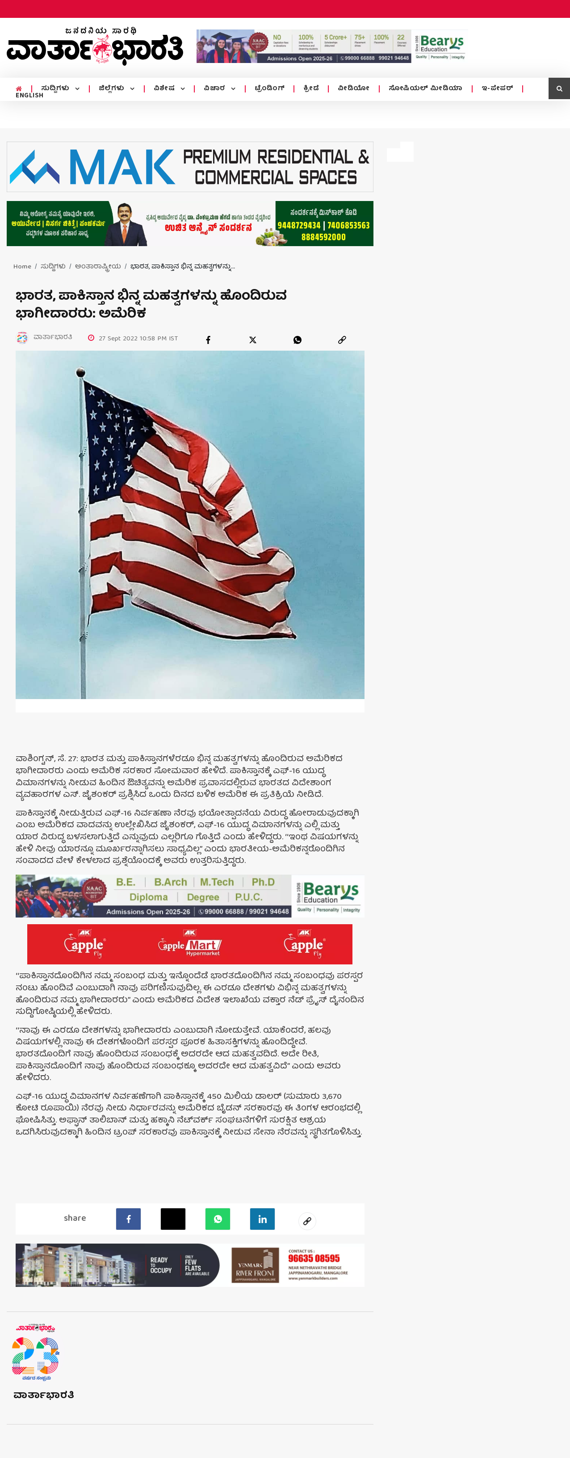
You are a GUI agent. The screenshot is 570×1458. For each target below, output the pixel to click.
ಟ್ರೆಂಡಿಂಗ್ (270, 88)
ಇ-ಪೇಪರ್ (498, 88)
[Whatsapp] (218, 1219)
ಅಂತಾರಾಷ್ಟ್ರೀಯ (98, 267)
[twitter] (253, 340)
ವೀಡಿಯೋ (354, 88)
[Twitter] (173, 1219)
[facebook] (208, 340)
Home (22, 267)
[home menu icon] (19, 89)
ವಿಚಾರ (215, 88)
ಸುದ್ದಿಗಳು (56, 88)
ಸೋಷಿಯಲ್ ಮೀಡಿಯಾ (426, 88)
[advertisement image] (332, 46)
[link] (342, 340)
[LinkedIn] (262, 1219)
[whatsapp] (297, 340)
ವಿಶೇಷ (165, 88)
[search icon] (559, 88)
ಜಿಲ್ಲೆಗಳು (113, 88)
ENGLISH (30, 96)
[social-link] (307, 1221)
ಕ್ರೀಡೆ (311, 88)
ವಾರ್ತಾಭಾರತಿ (44, 1396)
